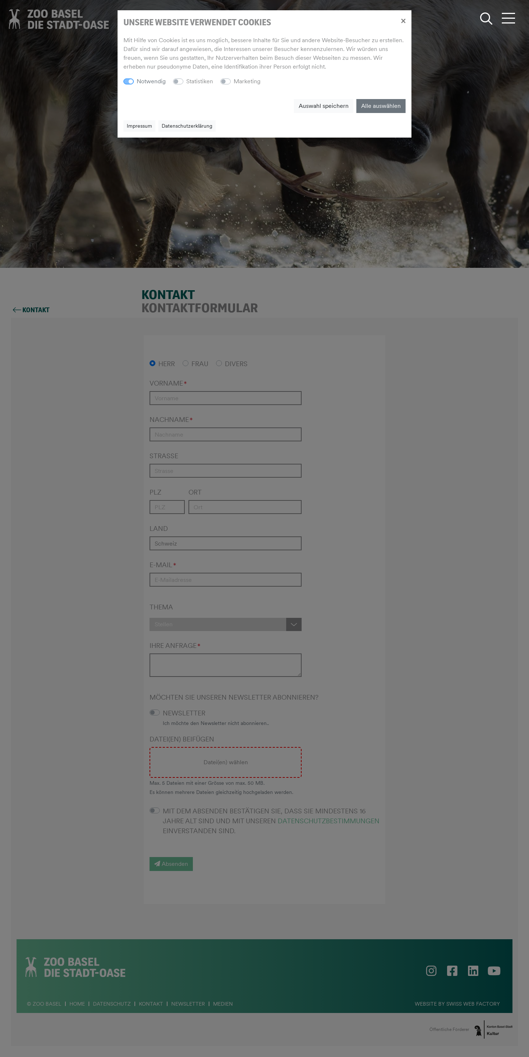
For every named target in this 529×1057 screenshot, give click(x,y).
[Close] (403, 20)
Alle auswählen (381, 105)
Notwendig (151, 81)
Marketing (247, 81)
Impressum (139, 126)
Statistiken (199, 81)
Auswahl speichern (324, 105)
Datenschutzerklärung (187, 126)
